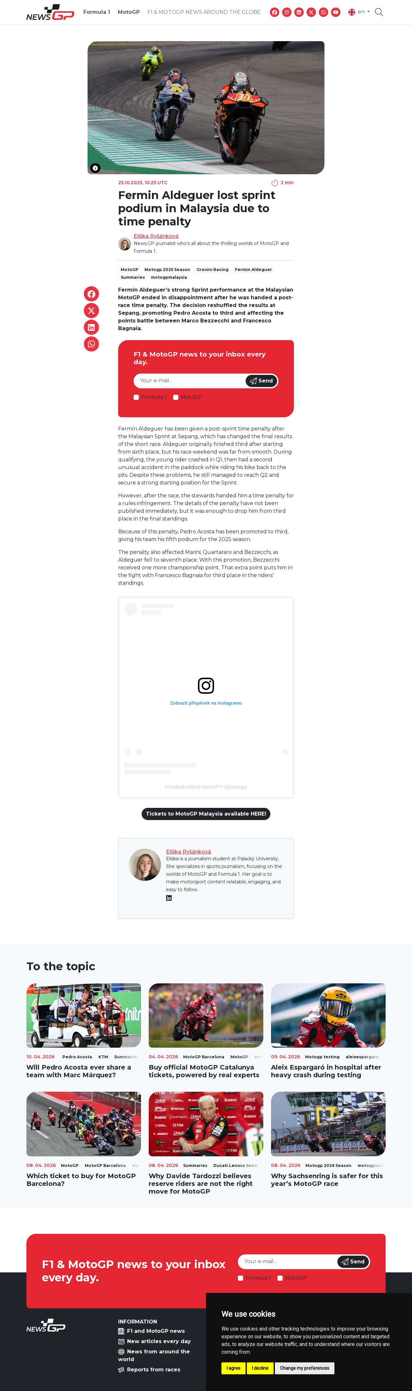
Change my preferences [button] (304, 1368)
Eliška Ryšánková (156, 236)
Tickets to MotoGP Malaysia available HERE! (206, 814)
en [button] (357, 12)
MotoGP (129, 12)
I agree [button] (233, 1368)
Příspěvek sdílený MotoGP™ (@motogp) (206, 787)
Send (261, 380)
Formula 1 (96, 12)
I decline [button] (260, 1368)
